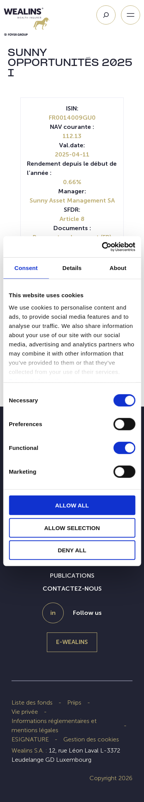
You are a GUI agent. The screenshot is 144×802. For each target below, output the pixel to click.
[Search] (106, 15)
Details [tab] (72, 268)
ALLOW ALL (72, 505)
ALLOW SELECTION (72, 527)
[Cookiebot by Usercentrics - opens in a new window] (102, 247)
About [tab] (117, 268)
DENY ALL (72, 550)
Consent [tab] (26, 268)
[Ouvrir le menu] (130, 15)
